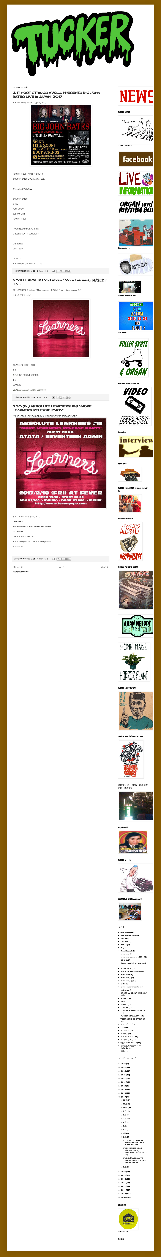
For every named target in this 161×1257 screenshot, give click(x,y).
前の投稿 (104, 567)
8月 (124, 1115)
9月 (124, 1111)
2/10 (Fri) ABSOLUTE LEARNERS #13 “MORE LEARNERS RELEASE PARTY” (52, 408)
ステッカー (124, 1030)
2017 (123, 1097)
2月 (124, 1137)
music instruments (129, 986)
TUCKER (124, 1007)
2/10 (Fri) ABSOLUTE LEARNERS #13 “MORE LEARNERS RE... (134, 1160)
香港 (122, 1051)
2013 (123, 1182)
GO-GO (123, 960)
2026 (123, 1063)
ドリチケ (124, 1033)
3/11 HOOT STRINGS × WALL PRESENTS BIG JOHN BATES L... (133, 1142)
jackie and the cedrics (131, 971)
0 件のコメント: (43, 271)
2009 (123, 1197)
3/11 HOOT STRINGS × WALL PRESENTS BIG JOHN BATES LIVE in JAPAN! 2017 (56, 95)
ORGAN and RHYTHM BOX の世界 (133, 994)
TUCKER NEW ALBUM (130, 1016)
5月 (124, 1126)
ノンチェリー (125, 1039)
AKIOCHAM (125, 932)
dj (121, 947)
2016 (123, 1171)
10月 (125, 1107)
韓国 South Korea (128, 1042)
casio (123, 938)
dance (123, 944)
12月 (125, 1100)
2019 (123, 1089)
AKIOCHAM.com (128, 935)
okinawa (124, 990)
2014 (123, 1179)
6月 (124, 1122)
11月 (125, 1104)
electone (124, 954)
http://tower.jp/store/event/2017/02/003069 (29, 390)
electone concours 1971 (132, 957)
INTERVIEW (125, 968)
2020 (123, 1086)
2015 (123, 1175)
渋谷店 (15, 375)
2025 (123, 1067)
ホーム (62, 567)
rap (122, 1001)
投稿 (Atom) (22, 571)
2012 (123, 1186)
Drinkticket (126, 951)
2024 (123, 1071)
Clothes (124, 941)
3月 (124, 1133)
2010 (123, 1193)
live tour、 (125, 977)
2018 (123, 1093)
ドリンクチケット (127, 1036)
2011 (123, 1190)
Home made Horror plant (133, 963)
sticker (123, 1004)
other (123, 998)
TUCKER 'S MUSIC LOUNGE (132, 1010)
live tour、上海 (127, 980)
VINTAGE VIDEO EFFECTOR (132, 1019)
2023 (123, 1074)
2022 (123, 1078)
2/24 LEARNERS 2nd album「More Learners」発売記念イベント (135, 1151)
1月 (124, 1167)
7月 (124, 1118)
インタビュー (125, 1024)
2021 (123, 1082)
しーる (123, 1027)
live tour (124, 974)
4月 (125, 1129)
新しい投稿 (17, 567)
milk (122, 983)
